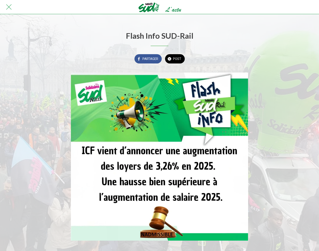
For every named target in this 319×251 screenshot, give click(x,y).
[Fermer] (9, 7)
